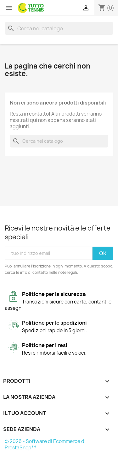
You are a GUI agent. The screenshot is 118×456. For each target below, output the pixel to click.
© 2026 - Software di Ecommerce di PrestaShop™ (45, 444)
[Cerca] (59, 28)
